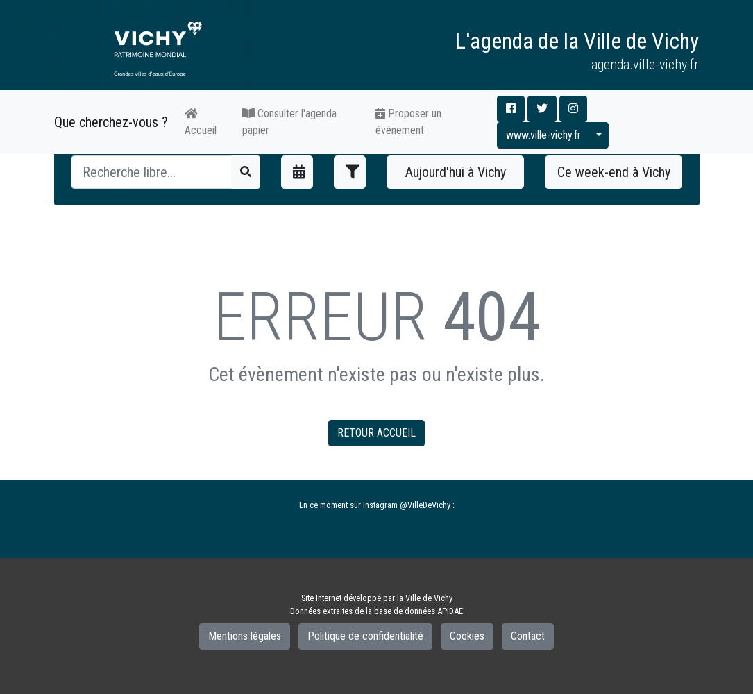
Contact (528, 636)
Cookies (467, 636)
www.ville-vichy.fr (543, 135)
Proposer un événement (408, 122)
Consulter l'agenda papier (289, 122)
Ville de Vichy (428, 598)
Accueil (201, 122)
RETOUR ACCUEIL (376, 432)
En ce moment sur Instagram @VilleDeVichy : (377, 505)
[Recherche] (151, 172)
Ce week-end (613, 172)
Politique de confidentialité (365, 636)
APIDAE (450, 611)
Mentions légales (244, 636)
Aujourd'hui (455, 172)
